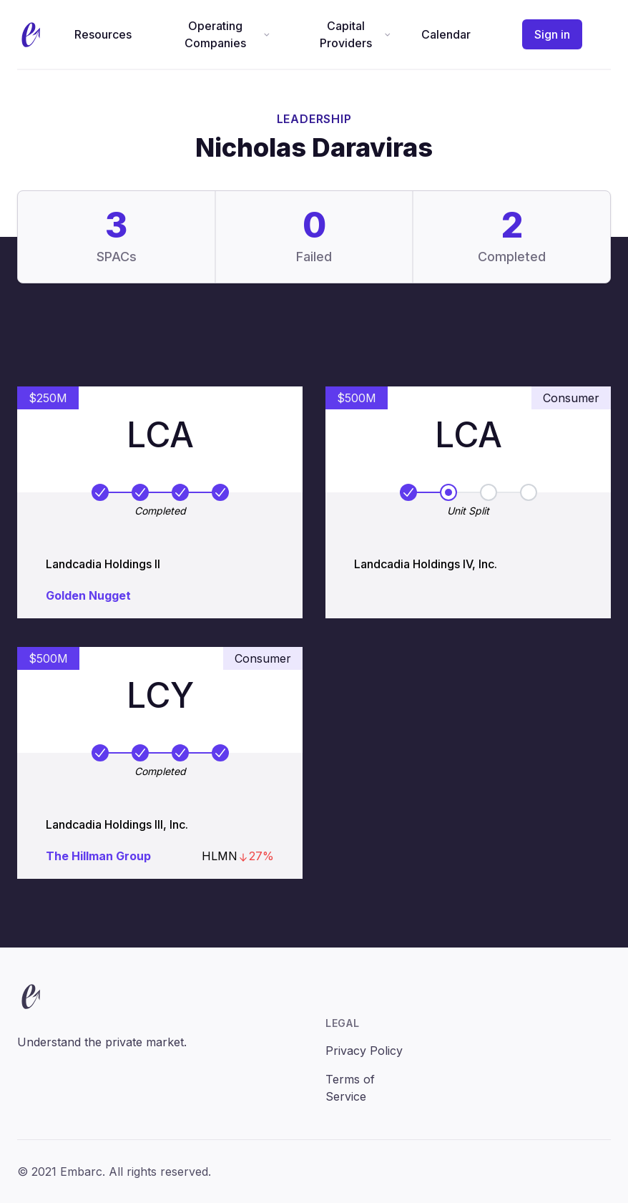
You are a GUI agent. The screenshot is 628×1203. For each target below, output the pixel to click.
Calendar (446, 34)
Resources (103, 34)
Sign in (552, 34)
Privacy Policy (364, 1050)
